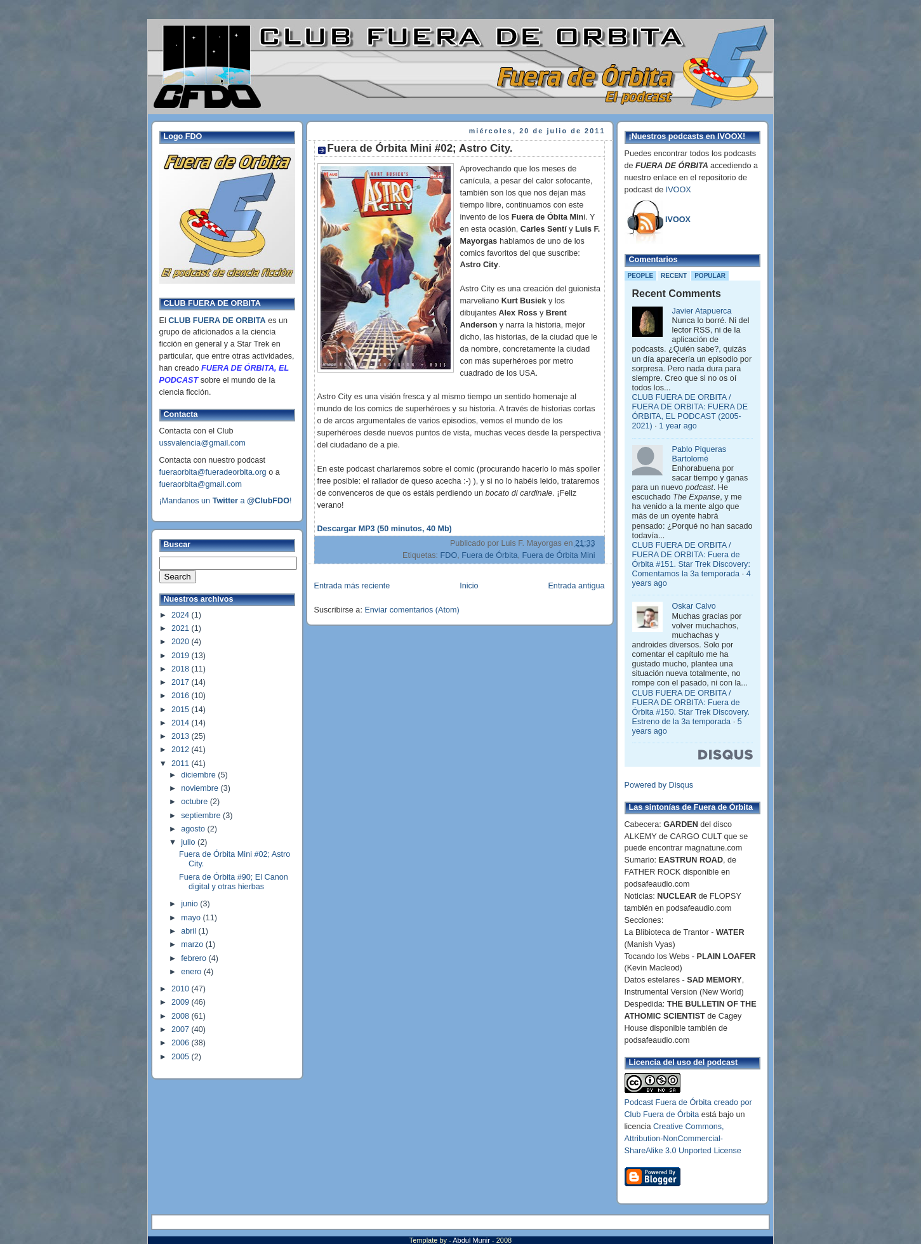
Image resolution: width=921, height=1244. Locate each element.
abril (189, 931)
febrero (194, 958)
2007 (181, 1029)
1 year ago (678, 425)
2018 (181, 669)
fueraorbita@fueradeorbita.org (213, 472)
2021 (181, 628)
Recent (674, 275)
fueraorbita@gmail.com (200, 484)
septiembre (202, 815)
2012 (181, 749)
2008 (181, 1016)
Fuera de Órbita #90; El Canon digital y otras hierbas (233, 882)
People (641, 275)
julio (189, 842)
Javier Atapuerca (702, 311)
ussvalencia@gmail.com (202, 443)
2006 (181, 1042)
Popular (710, 275)
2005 (181, 1056)
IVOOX (678, 189)
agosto (194, 828)
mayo (191, 917)
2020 (181, 641)
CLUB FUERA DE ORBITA (216, 320)
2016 (181, 695)
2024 (181, 615)
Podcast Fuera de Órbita (668, 1102)
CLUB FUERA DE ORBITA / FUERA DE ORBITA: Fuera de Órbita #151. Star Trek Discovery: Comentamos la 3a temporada (691, 559)
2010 (181, 988)
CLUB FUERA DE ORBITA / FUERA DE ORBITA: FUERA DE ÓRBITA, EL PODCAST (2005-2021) (690, 411)
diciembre (199, 775)
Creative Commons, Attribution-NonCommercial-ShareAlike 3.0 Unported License (683, 1138)
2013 (181, 736)
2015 (181, 709)
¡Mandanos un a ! (225, 500)
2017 (181, 682)
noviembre (200, 788)
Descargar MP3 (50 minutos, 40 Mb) (384, 528)
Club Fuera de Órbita (662, 1114)
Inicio (469, 585)
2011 (181, 763)
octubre (195, 801)
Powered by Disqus (659, 785)
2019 (181, 655)
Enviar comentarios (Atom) (411, 609)
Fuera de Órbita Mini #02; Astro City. (420, 148)
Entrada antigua (576, 585)
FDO (449, 555)
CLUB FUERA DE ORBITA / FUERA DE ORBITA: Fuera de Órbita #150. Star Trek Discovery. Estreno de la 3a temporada (691, 707)
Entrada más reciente (352, 585)
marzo (193, 944)
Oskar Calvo (694, 606)
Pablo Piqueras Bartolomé (699, 454)
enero (192, 971)
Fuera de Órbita (489, 555)
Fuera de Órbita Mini (558, 555)
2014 (181, 722)
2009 (181, 1002)
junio (190, 903)
